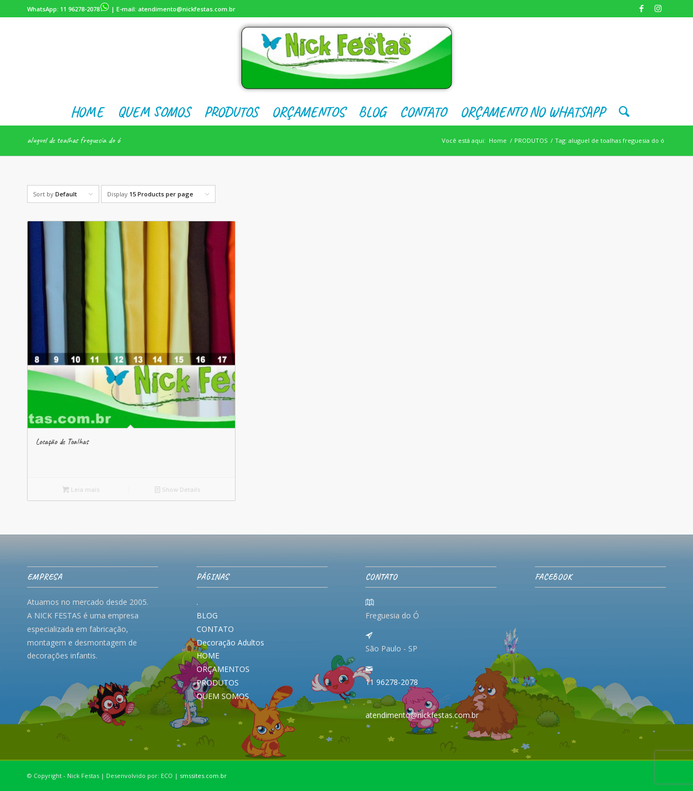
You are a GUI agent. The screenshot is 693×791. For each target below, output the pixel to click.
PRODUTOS (218, 682)
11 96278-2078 (84, 9)
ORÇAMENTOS (223, 669)
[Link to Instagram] (658, 8)
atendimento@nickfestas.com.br (187, 9)
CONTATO (215, 629)
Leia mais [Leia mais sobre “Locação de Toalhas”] (81, 489)
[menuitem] (86, 112)
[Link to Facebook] (641, 8)
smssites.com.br (203, 776)
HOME (208, 655)
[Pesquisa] (621, 112)
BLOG (207, 615)
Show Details (177, 489)
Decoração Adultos (230, 642)
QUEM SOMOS (223, 696)
